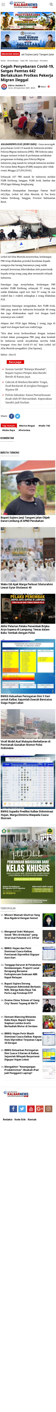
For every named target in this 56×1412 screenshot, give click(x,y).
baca (42, 86)
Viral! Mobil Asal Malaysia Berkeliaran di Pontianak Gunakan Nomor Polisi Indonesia (25, 745)
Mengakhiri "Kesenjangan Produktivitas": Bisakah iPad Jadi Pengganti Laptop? (21, 1070)
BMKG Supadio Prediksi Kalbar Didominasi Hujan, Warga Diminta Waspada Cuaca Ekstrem (27, 815)
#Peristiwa (24, 430)
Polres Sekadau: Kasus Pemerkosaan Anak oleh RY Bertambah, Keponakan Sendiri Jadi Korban (28, 398)
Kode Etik (20, 1119)
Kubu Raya (33, 60)
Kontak (32, 1119)
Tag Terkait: (8, 425)
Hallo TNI (24, 60)
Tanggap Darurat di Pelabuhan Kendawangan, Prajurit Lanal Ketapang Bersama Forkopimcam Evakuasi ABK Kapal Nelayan (22, 971)
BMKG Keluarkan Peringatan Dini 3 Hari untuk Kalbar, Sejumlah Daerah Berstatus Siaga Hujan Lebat (26, 699)
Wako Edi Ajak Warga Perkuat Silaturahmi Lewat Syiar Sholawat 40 (27, 586)
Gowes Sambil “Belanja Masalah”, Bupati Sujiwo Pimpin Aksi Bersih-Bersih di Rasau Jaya (26, 372)
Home (3, 60)
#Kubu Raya (8, 430)
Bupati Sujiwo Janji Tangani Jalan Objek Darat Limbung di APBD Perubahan (25, 519)
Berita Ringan (13, 60)
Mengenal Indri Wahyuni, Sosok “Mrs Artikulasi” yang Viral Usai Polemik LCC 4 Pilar (21, 934)
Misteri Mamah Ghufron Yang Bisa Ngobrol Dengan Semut (22, 916)
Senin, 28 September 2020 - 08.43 (21, 88)
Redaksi (7, 1119)
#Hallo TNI (44, 425)
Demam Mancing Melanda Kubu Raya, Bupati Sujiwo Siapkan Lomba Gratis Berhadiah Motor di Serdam (20, 1021)
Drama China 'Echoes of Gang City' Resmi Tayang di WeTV (21, 1002)
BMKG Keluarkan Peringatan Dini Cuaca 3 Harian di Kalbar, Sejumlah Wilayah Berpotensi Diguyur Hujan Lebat (22, 1054)
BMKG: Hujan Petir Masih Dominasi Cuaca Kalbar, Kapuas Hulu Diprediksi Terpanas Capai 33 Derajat (23, 1038)
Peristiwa (43, 60)
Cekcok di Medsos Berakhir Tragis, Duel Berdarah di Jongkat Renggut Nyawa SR (26, 385)
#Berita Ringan (27, 425)
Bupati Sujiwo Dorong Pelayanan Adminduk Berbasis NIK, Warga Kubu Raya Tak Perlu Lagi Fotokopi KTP (22, 988)
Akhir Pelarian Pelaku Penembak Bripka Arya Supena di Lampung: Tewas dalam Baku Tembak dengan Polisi (25, 629)
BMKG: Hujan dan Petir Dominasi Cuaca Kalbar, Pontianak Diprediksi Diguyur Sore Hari (21, 953)
